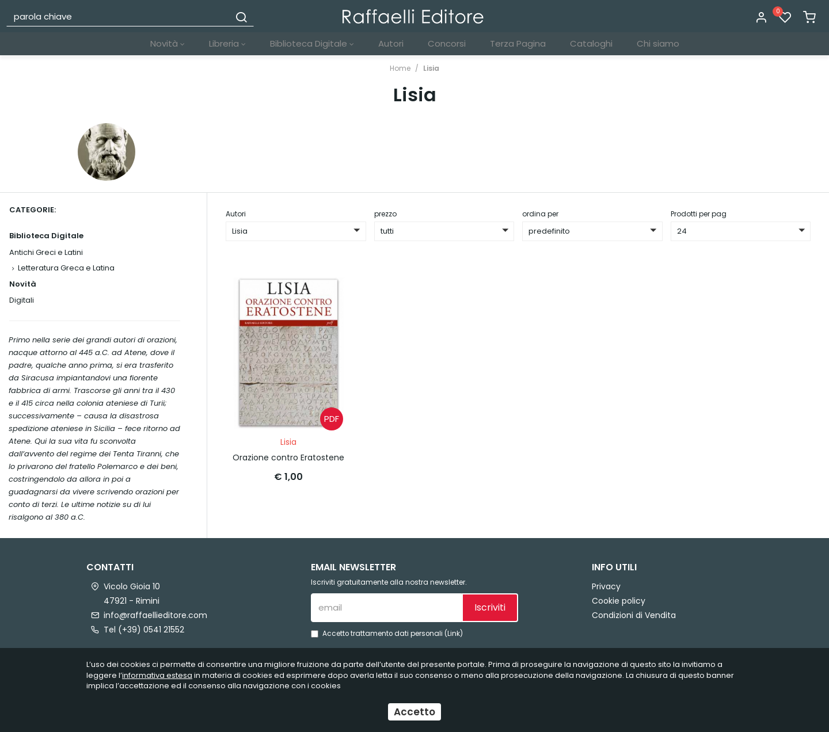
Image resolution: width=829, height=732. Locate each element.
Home (400, 68)
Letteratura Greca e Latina (66, 267)
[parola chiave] (118, 16)
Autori (391, 43)
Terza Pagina (518, 43)
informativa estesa (157, 675)
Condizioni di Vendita (634, 615)
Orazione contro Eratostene (288, 457)
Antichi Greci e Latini (46, 252)
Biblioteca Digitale (312, 43)
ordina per (540, 214)
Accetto (414, 712)
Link (453, 633)
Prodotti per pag (699, 214)
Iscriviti (489, 607)
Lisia (431, 68)
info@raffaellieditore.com (155, 615)
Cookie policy (618, 601)
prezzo (385, 214)
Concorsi (447, 43)
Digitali (21, 300)
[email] (386, 607)
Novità (167, 43)
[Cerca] (241, 16)
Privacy (606, 586)
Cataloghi (591, 43)
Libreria (227, 43)
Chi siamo (658, 43)
